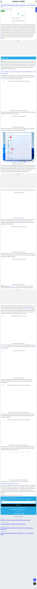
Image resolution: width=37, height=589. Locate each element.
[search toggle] (36, 2)
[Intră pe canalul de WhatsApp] (14, 514)
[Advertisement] (18, 48)
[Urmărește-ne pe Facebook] (21, 514)
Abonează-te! (18, 505)
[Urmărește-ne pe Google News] (17, 514)
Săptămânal (14, 497)
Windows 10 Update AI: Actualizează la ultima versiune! (16, 532)
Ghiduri (16, 495)
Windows (20, 495)
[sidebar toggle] (1, 2)
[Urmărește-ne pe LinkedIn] (19, 514)
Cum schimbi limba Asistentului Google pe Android (13, 549)
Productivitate (8, 495)
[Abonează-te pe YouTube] (23, 514)
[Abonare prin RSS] (16, 514)
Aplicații (12, 495)
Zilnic (10, 497)
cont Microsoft (19, 219)
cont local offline (14, 286)
